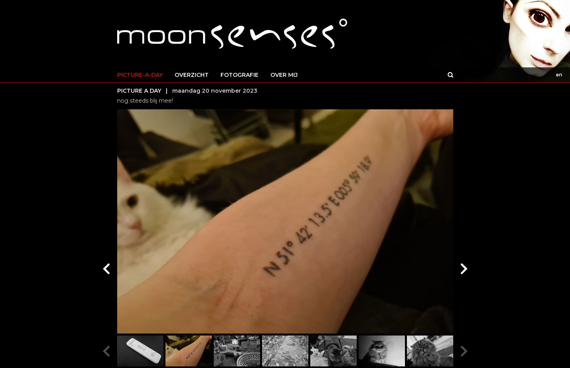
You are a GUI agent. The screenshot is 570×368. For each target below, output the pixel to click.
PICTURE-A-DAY (140, 74)
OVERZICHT (192, 74)
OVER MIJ (284, 74)
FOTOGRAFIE (239, 74)
